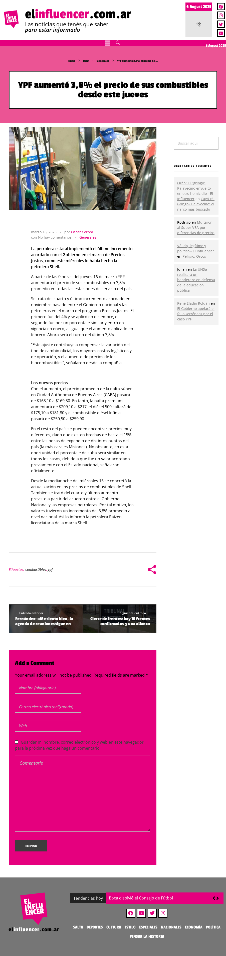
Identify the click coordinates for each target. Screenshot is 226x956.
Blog (86, 61)
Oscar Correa (82, 232)
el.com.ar (78, 14)
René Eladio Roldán (193, 303)
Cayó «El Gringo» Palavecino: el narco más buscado (195, 204)
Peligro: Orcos (194, 256)
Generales (103, 61)
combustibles (35, 569)
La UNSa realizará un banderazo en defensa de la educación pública (196, 280)
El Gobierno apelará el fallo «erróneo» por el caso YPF (195, 313)
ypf (50, 569)
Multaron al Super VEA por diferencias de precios (195, 227)
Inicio (71, 61)
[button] (217, 898)
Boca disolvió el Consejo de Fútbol (141, 898)
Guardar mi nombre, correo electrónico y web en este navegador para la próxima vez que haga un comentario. (79, 745)
